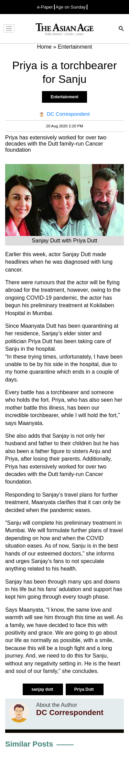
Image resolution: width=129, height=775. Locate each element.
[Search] (121, 29)
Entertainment (64, 97)
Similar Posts (29, 744)
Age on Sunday (71, 7)
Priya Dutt (84, 689)
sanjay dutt (42, 689)
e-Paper (45, 7)
